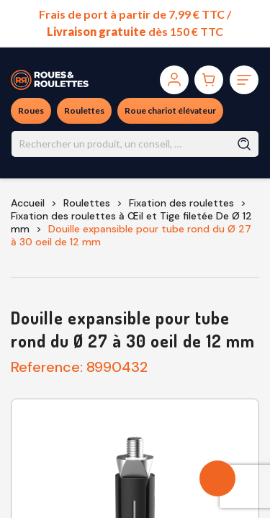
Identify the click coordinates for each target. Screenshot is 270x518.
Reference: (47, 367)
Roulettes (84, 110)
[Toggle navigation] (244, 80)
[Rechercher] (135, 144)
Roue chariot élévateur (170, 110)
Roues (31, 110)
